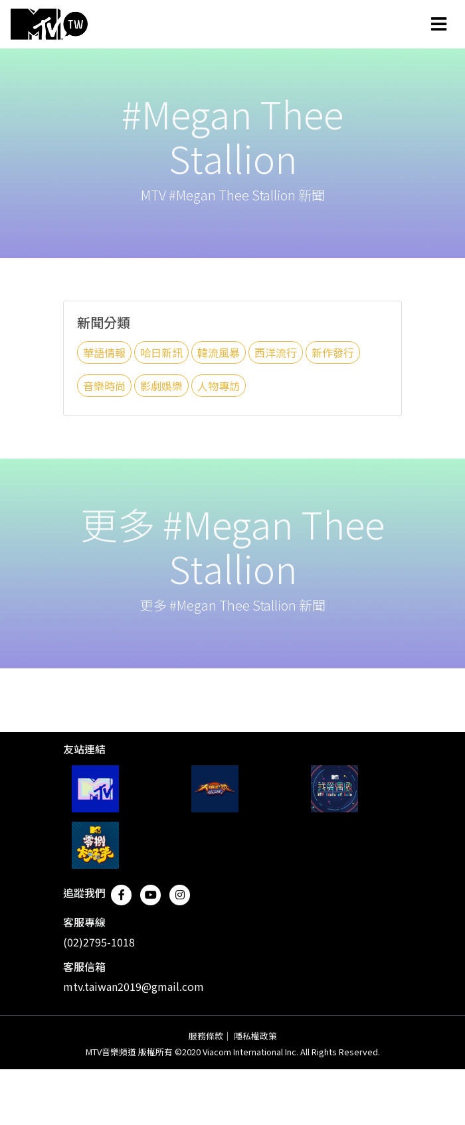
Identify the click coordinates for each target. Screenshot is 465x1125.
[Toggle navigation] (438, 24)
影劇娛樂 (161, 386)
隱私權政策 (255, 1035)
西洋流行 (275, 352)
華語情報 (104, 352)
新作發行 (333, 352)
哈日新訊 (161, 352)
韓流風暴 (218, 352)
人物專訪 (218, 386)
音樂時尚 (104, 386)
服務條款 (206, 1035)
